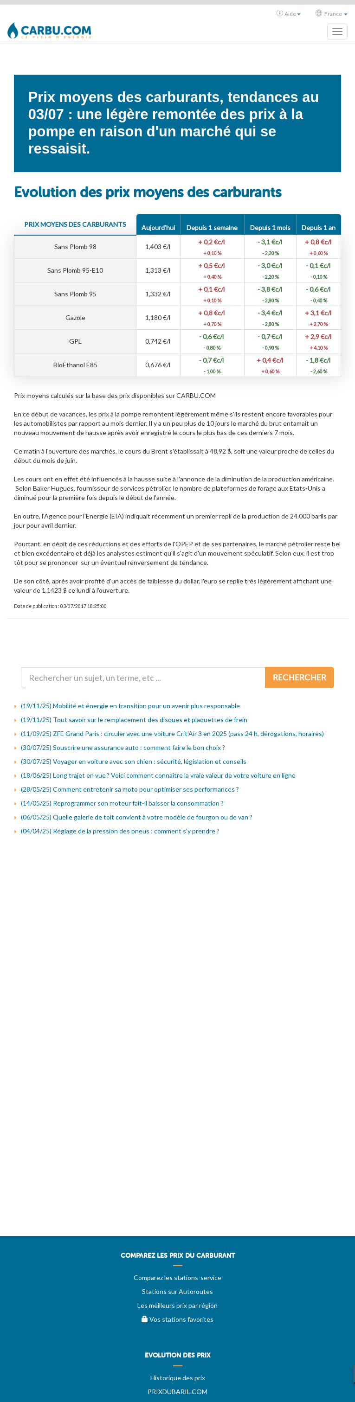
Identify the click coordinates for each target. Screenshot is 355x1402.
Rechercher (299, 677)
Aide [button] (289, 13)
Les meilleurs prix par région (177, 1305)
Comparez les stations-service (177, 1277)
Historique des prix (177, 1378)
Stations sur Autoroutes (177, 1291)
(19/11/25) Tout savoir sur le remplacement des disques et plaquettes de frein (134, 719)
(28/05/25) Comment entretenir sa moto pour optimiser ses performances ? (130, 789)
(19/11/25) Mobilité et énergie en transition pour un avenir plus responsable (130, 706)
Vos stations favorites (177, 1319)
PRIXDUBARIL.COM (177, 1392)
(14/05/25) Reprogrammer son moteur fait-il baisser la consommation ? (122, 803)
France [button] (332, 13)
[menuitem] (177, 1259)
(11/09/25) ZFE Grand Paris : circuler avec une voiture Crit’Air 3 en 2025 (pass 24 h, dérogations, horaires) (172, 733)
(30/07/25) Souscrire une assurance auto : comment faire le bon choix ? (123, 747)
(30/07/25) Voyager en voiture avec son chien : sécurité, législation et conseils (133, 761)
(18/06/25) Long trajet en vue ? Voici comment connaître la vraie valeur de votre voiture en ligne (158, 775)
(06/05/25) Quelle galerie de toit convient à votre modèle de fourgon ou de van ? (136, 817)
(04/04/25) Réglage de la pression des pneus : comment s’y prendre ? (120, 831)
